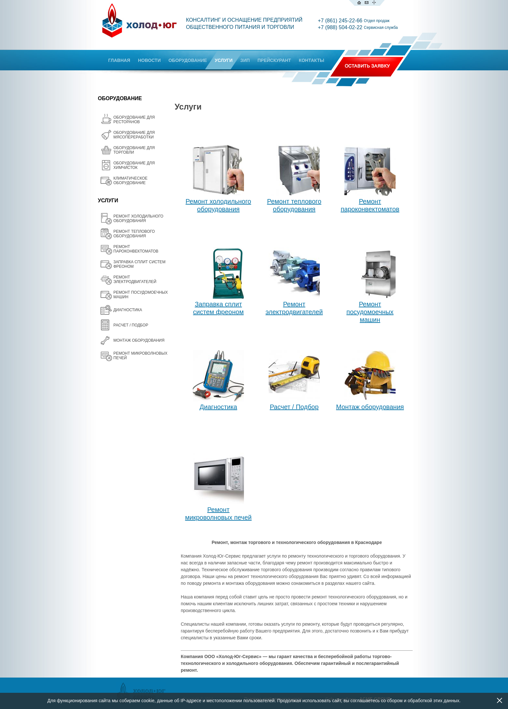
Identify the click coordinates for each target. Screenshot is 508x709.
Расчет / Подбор (294, 406)
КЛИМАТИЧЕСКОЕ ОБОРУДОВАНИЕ (130, 180)
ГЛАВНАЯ (119, 60)
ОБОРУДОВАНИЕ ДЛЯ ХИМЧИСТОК (134, 165)
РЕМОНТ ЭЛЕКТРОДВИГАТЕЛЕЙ (134, 279)
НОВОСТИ (149, 60)
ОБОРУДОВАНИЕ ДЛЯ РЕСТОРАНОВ (134, 119)
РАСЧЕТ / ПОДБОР (130, 325)
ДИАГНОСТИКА (127, 310)
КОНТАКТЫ (311, 60)
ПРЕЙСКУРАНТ (274, 60)
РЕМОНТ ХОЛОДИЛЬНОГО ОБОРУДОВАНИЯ (138, 218)
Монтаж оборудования (370, 406)
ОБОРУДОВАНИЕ (187, 60)
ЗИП (245, 60)
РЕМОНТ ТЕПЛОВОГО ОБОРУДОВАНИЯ (134, 233)
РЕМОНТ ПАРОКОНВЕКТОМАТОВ (135, 249)
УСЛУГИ (224, 60)
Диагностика (218, 406)
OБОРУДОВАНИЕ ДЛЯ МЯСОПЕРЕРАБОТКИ (134, 134)
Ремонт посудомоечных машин (369, 312)
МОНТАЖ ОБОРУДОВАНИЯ (139, 340)
